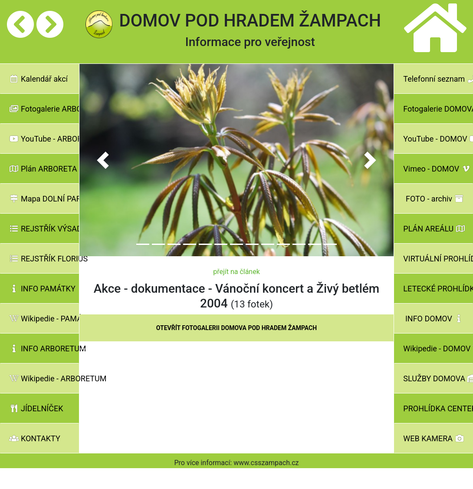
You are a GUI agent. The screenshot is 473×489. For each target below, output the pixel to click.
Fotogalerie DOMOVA (438, 108)
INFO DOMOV (434, 318)
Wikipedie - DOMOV (438, 348)
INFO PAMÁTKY (42, 288)
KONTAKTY (34, 438)
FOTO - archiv (435, 198)
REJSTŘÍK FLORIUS (44, 258)
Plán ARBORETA (43, 168)
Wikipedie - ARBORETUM (44, 378)
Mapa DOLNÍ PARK (44, 198)
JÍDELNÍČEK (36, 408)
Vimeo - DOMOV (437, 168)
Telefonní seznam (438, 78)
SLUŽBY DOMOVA (438, 378)
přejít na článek (236, 272)
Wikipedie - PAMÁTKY (44, 318)
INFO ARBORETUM (44, 348)
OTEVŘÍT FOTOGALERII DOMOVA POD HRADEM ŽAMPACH (236, 327)
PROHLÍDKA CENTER (438, 408)
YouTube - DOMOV (438, 138)
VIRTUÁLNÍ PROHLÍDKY (438, 258)
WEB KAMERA (433, 438)
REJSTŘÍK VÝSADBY (44, 228)
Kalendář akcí (38, 78)
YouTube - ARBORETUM (44, 138)
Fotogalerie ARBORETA (44, 108)
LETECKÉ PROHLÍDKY (438, 288)
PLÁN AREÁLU (434, 228)
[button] (103, 160)
